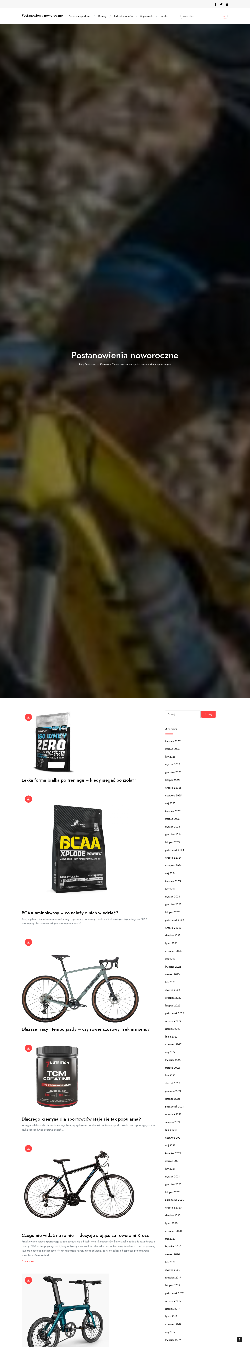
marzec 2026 (172, 749)
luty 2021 (170, 1169)
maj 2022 (170, 1052)
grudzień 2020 (173, 1184)
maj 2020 (170, 1239)
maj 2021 (170, 1145)
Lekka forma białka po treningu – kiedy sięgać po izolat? (79, 780)
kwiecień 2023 (173, 967)
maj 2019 (170, 1332)
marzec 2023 (172, 974)
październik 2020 (174, 1200)
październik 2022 (174, 1013)
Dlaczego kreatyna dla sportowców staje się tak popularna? (81, 1119)
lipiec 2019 (171, 1316)
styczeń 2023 (172, 990)
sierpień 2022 (172, 1029)
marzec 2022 (172, 1068)
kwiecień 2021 (173, 1153)
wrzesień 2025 (173, 788)
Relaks (164, 16)
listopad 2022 (172, 1005)
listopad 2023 (172, 912)
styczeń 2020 (172, 1270)
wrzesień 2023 (173, 928)
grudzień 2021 (173, 1091)
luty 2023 (170, 982)
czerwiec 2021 (173, 1138)
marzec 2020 (172, 1254)
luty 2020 (170, 1262)
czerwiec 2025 (173, 795)
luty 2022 (170, 1075)
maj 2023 (170, 959)
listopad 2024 (172, 842)
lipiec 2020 (171, 1223)
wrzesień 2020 (173, 1207)
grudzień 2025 (173, 772)
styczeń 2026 (172, 764)
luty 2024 (170, 889)
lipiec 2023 (171, 943)
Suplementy (146, 16)
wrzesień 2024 (173, 858)
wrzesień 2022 (173, 1021)
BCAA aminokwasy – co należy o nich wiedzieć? (70, 913)
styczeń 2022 (172, 1083)
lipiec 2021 (171, 1130)
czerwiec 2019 (173, 1324)
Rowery (102, 16)
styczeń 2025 (172, 826)
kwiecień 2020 (173, 1246)
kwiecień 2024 (173, 881)
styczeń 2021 (172, 1176)
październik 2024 (174, 850)
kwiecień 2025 (173, 811)
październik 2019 (174, 1293)
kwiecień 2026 (173, 741)
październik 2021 (174, 1106)
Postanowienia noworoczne (42, 15)
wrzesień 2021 (173, 1114)
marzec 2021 (172, 1161)
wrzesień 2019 (173, 1301)
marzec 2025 (172, 819)
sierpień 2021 (172, 1122)
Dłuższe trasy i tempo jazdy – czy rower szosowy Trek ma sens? (86, 1029)
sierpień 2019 (172, 1309)
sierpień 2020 (172, 1215)
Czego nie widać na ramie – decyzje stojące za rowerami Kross (85, 1235)
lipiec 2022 (171, 1036)
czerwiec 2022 (173, 1044)
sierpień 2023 (172, 935)
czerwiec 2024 (173, 865)
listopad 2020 (172, 1192)
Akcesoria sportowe (79, 16)
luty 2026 (170, 757)
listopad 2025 (172, 780)
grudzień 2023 (173, 904)
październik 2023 (174, 920)
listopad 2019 (172, 1285)
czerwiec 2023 (173, 951)
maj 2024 (170, 873)
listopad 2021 (172, 1099)
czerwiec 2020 (173, 1231)
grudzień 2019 (173, 1277)
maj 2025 (170, 803)
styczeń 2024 (172, 896)
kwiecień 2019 (173, 1340)
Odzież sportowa (123, 16)
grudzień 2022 (173, 998)
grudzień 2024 (173, 834)
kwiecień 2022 (173, 1060)
